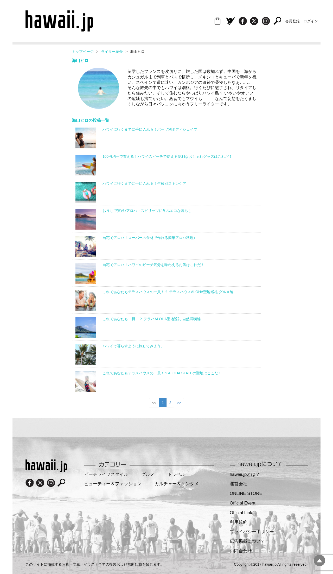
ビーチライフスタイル (106, 474)
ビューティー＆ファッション (113, 483)
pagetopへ (319, 560)
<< (154, 403)
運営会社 (238, 483)
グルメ (148, 474)
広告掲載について (247, 541)
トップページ (83, 51)
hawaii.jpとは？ (245, 474)
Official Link (241, 512)
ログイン (310, 21)
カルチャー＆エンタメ (177, 483)
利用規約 (238, 522)
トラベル (176, 474)
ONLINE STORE (246, 493)
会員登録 (292, 21)
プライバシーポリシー (252, 531)
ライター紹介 (112, 51)
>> (179, 403)
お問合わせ (241, 550)
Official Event (242, 503)
